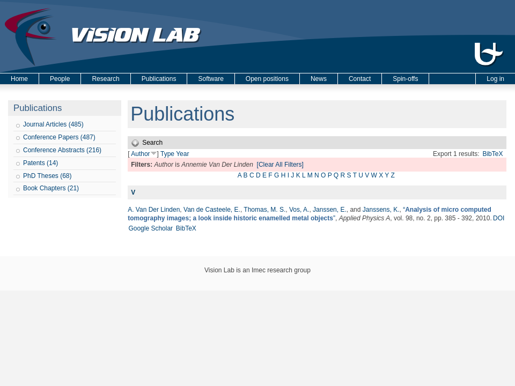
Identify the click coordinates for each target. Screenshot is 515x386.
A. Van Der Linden (154, 209)
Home (19, 79)
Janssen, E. (330, 209)
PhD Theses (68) (47, 176)
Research (105, 79)
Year (182, 154)
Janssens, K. (381, 209)
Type (167, 154)
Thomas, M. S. (264, 209)
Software (210, 79)
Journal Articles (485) (53, 124)
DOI (498, 218)
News (319, 79)
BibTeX (492, 154)
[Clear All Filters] (280, 164)
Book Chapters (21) (51, 188)
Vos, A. (299, 209)
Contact (360, 79)
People (60, 79)
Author (140, 154)
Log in (495, 79)
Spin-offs (405, 79)
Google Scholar (150, 228)
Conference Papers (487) (59, 137)
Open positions (267, 79)
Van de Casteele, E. (211, 209)
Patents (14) (40, 163)
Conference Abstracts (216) (62, 150)
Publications (159, 79)
